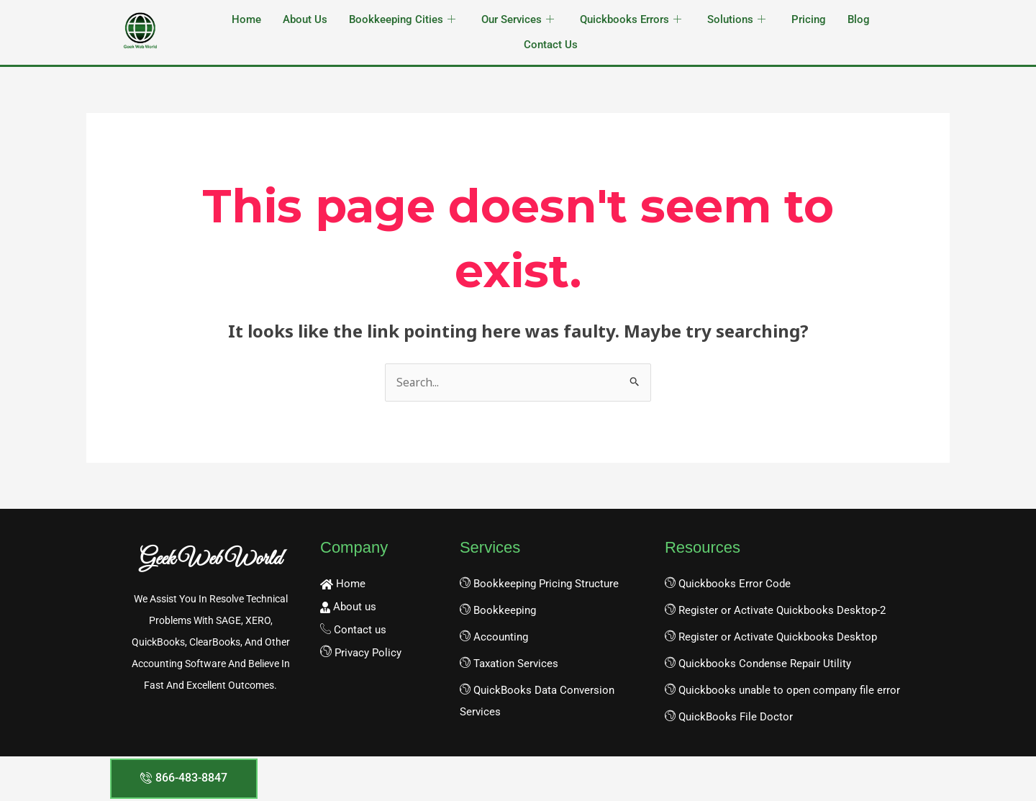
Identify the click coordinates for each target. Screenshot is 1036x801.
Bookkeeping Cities (402, 20)
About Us (305, 19)
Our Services (517, 20)
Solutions (736, 20)
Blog (859, 19)
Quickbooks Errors (630, 20)
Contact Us (551, 44)
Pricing (808, 19)
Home (246, 19)
